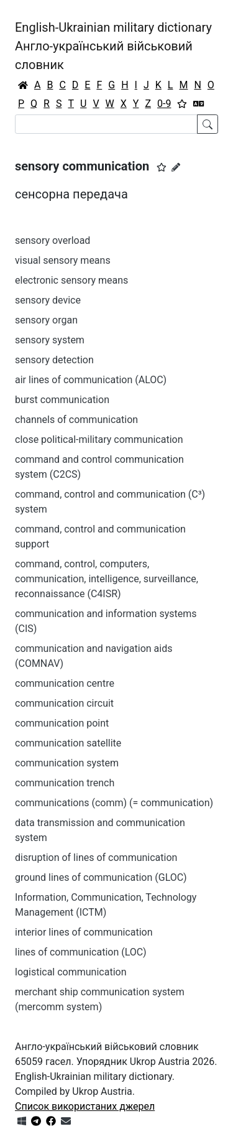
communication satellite (68, 743)
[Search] (106, 124)
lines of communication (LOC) (81, 952)
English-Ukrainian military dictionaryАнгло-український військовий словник (113, 46)
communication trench (64, 783)
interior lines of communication (84, 932)
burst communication (62, 400)
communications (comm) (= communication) (114, 803)
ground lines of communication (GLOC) (101, 877)
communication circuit (64, 703)
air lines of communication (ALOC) (91, 380)
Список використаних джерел (85, 1106)
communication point (62, 723)
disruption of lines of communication (96, 857)
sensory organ (46, 320)
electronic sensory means (71, 280)
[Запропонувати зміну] (175, 167)
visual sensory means (63, 260)
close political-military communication (99, 439)
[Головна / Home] (23, 85)
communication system (67, 763)
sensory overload (52, 240)
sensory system (50, 340)
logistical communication (70, 972)
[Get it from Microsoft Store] (21, 1121)
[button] (162, 167)
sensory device (48, 300)
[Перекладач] (199, 104)
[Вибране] (182, 104)
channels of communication (76, 419)
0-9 (164, 103)
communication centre (64, 683)
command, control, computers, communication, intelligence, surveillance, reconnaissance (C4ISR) (106, 579)
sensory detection (54, 360)
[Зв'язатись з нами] (66, 1121)
